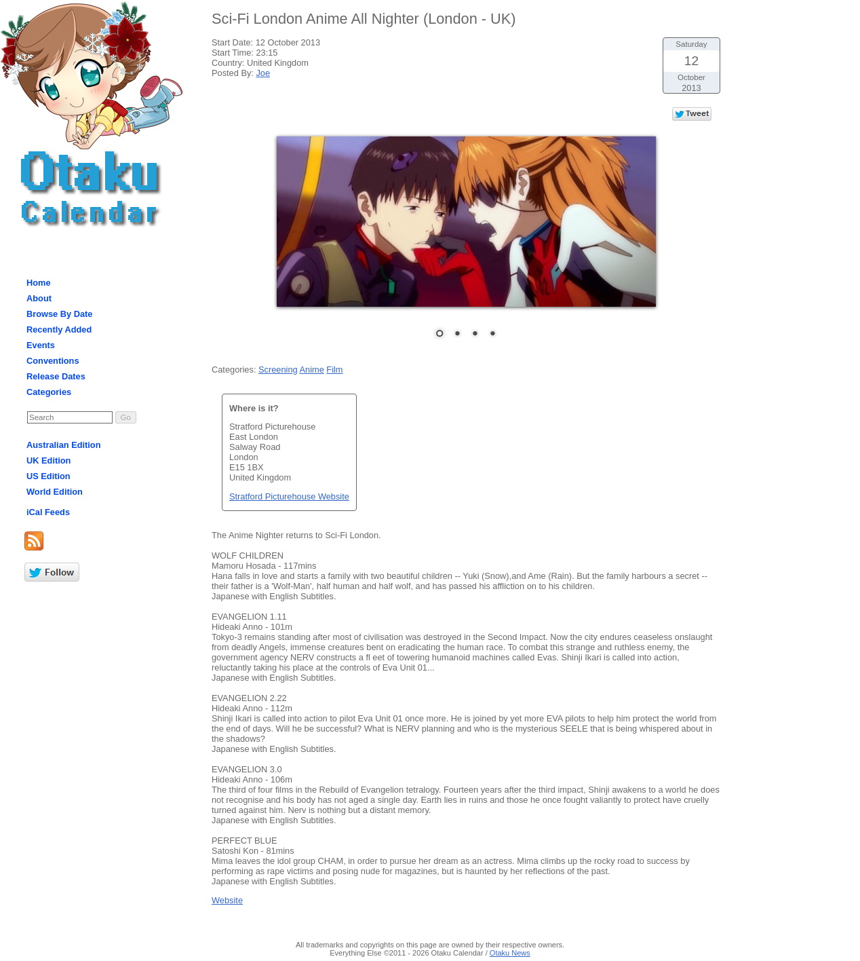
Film (334, 369)
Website (227, 900)
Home (38, 283)
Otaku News (510, 953)
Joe (263, 73)
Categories (48, 392)
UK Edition (48, 460)
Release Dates (55, 376)
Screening (278, 369)
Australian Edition (63, 445)
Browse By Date (59, 314)
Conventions (52, 361)
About (39, 298)
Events (40, 345)
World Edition (54, 492)
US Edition (48, 476)
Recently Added (59, 329)
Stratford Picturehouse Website (289, 496)
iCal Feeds (48, 512)
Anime (311, 369)
